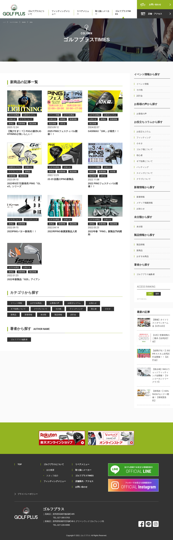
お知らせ (93, 303)
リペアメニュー (83, 12)
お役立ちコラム (74, 303)
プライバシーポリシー (28, 494)
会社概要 (50, 470)
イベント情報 (16, 303)
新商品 (13, 315)
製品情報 (58, 315)
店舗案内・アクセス (84, 481)
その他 (58, 309)
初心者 (94, 309)
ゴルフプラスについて (36, 12)
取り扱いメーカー (102, 12)
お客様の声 (54, 303)
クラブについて (40, 309)
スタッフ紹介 (52, 476)
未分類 (43, 315)
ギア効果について (18, 309)
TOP (20, 464)
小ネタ (108, 309)
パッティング (143, 167)
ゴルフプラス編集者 (19, 339)
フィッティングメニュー (61, 12)
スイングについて (145, 173)
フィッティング (76, 309)
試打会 (73, 315)
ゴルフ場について (145, 149)
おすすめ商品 (36, 303)
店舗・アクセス (155, 14)
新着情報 (28, 315)
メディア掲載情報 (145, 203)
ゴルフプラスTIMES (123, 12)
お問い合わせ (155, 4)
